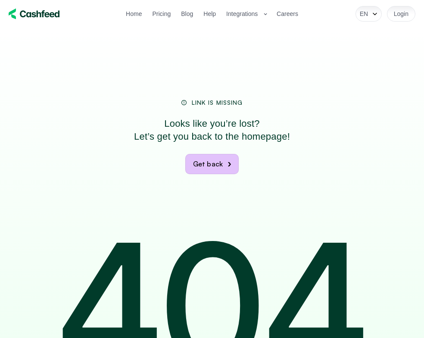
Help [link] (209, 13)
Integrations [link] (242, 13)
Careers (287, 13)
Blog (187, 13)
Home (134, 13)
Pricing (161, 13)
